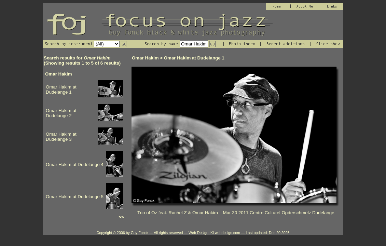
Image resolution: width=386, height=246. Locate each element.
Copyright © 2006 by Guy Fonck (122, 233)
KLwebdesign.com (225, 233)
